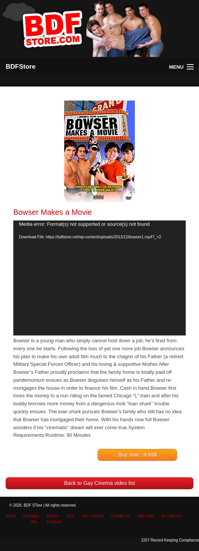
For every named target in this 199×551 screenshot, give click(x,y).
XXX (70, 516)
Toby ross (145, 516)
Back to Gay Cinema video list (99, 483)
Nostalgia (31, 516)
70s (34, 522)
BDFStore (20, 66)
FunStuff (54, 522)
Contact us (120, 516)
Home (10, 516)
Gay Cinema (92, 516)
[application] (99, 277)
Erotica (53, 516)
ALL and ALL (172, 516)
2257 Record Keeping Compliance (170, 540)
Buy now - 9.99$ (137, 455)
